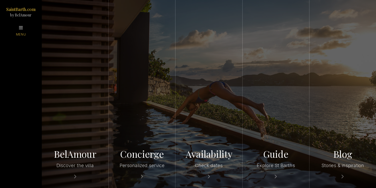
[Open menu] (21, 31)
